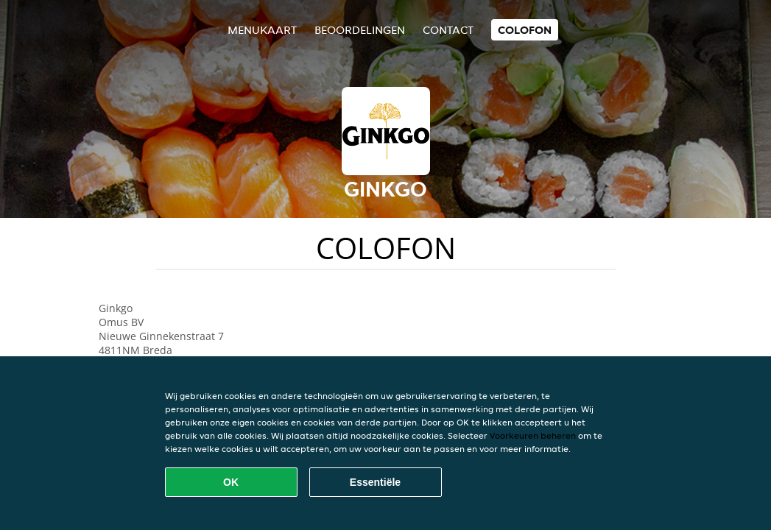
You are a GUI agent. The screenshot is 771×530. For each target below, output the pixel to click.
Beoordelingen (359, 30)
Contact (448, 30)
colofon (525, 30)
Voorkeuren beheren (533, 435)
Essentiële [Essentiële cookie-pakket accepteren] (375, 482)
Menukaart (262, 30)
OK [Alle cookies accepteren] (231, 482)
